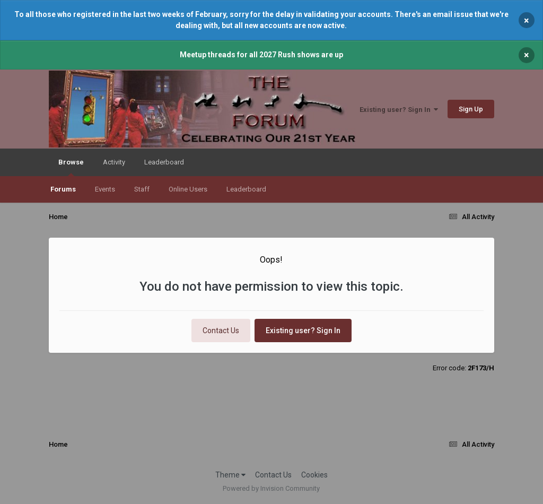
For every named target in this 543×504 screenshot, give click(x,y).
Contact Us (221, 330)
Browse (71, 167)
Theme (230, 475)
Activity (114, 162)
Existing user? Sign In (399, 110)
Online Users (188, 189)
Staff (142, 189)
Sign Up (471, 109)
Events (105, 189)
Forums (63, 189)
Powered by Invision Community (271, 488)
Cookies (314, 475)
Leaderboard (246, 189)
